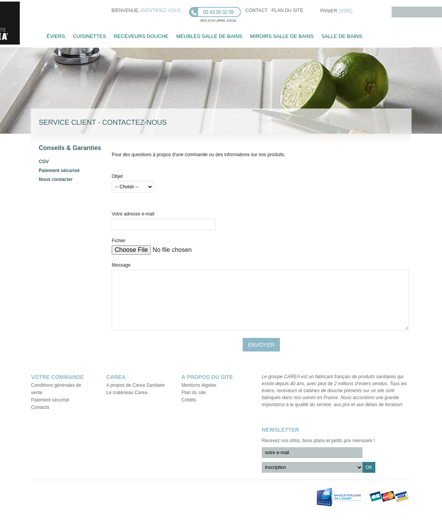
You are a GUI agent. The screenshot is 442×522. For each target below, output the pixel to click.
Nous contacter (56, 179)
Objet (117, 176)
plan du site (287, 10)
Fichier (119, 240)
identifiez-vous (161, 10)
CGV (44, 161)
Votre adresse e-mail (133, 214)
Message (121, 265)
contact (256, 10)
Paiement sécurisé (59, 170)
